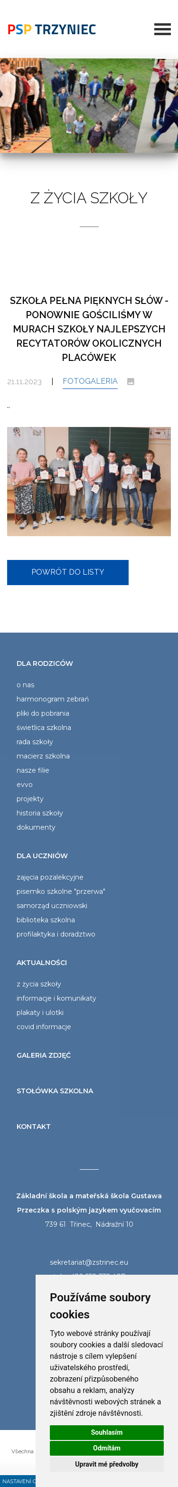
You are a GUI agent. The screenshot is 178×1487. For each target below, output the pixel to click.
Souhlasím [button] (107, 1432)
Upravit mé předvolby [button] (106, 1464)
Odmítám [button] (107, 1448)
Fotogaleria (90, 381)
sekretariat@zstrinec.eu (89, 1262)
